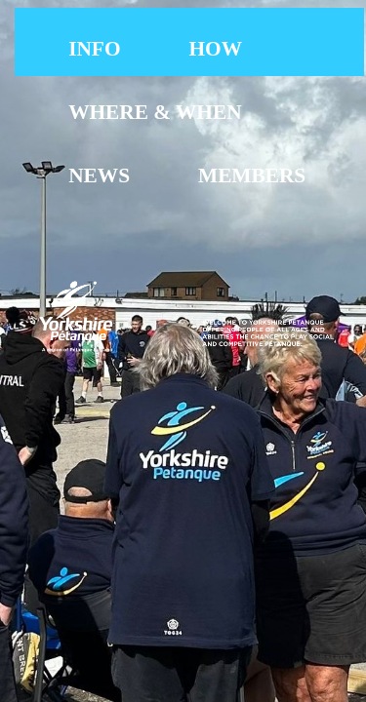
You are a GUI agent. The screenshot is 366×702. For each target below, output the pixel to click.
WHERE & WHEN (154, 112)
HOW (216, 48)
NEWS (99, 175)
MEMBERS (251, 175)
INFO (94, 48)
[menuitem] (94, 49)
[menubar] (199, 113)
